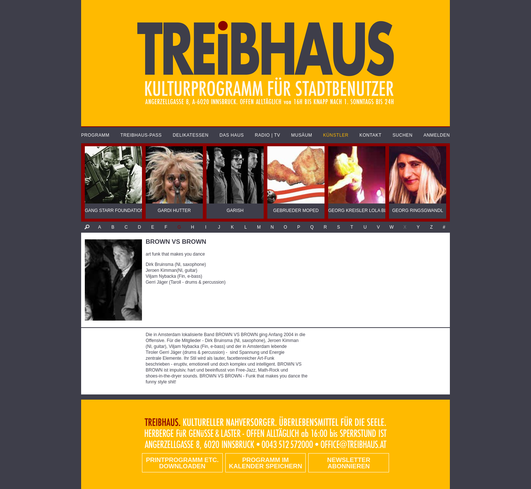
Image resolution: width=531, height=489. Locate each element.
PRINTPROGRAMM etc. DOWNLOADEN (182, 463)
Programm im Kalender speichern (265, 463)
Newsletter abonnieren (348, 463)
